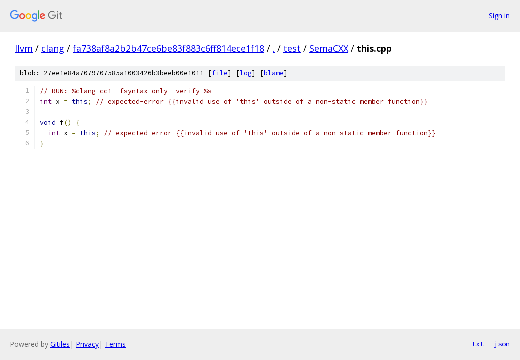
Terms (115, 344)
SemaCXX (329, 48)
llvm (24, 48)
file (220, 73)
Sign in (499, 15)
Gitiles (60, 344)
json (502, 344)
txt (478, 344)
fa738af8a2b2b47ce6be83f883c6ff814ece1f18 (168, 48)
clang (53, 48)
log (246, 73)
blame (274, 73)
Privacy (87, 344)
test (292, 48)
